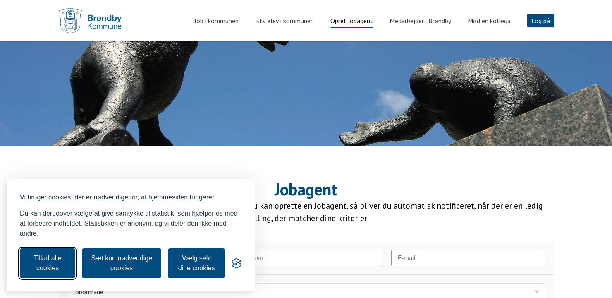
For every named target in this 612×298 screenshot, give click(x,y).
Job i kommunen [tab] (216, 21)
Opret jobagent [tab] (351, 21)
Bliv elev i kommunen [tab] (284, 21)
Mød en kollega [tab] (489, 21)
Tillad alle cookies (48, 263)
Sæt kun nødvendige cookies (121, 263)
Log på (540, 21)
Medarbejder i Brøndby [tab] (420, 21)
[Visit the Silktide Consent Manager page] (236, 263)
